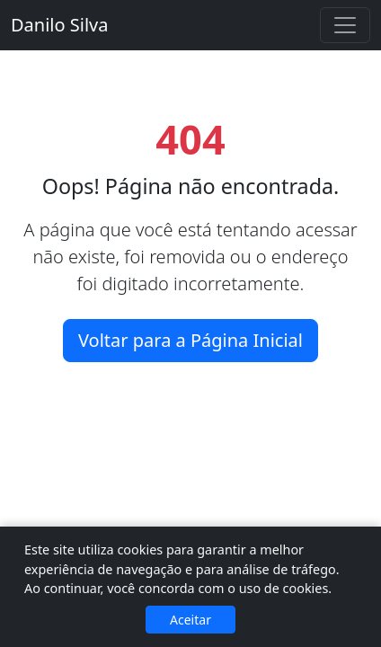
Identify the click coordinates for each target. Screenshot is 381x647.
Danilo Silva (59, 25)
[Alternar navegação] (345, 25)
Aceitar (190, 619)
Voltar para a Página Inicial (190, 340)
